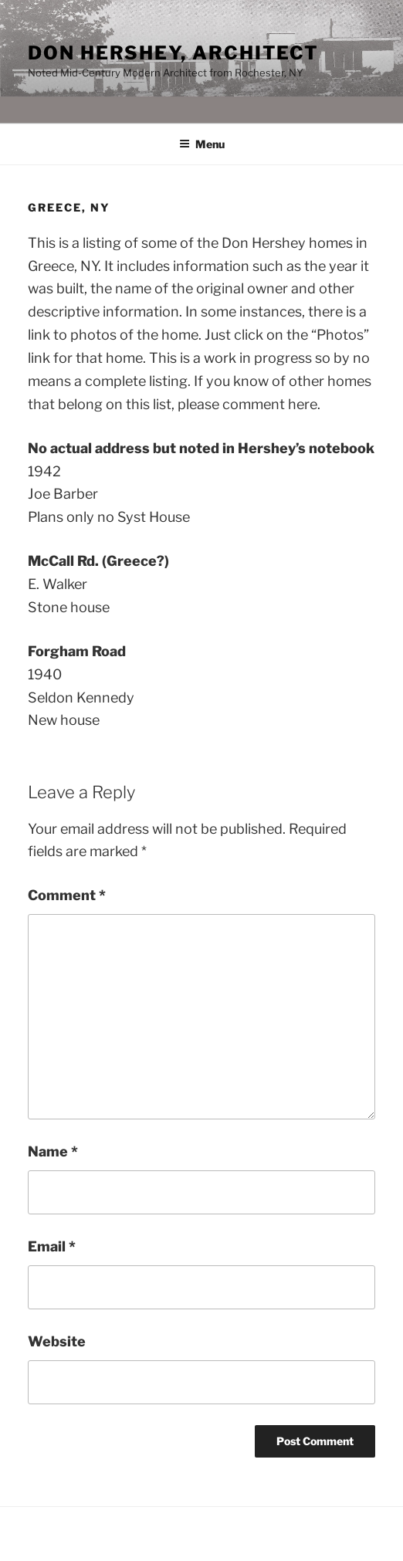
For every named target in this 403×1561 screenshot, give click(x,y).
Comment (67, 895)
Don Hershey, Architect (173, 53)
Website (57, 1341)
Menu (202, 144)
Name (53, 1151)
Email (52, 1246)
